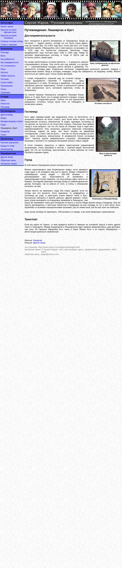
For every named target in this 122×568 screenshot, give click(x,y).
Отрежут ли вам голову (12, 41)
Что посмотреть (8, 66)
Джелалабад (7, 115)
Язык (3, 69)
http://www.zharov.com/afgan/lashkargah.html (59, 247)
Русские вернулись (10, 142)
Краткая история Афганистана (9, 31)
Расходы (5, 52)
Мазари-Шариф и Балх (12, 121)
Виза (3, 56)
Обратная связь (8, 160)
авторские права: (33, 249)
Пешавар (5, 107)
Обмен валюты (8, 76)
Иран (3, 100)
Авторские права (9, 163)
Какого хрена (7, 26)
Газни (3, 135)
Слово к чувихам (9, 44)
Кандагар (5, 131)
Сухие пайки (7, 82)
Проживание (7, 86)
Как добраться (7, 59)
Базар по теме (7, 146)
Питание (5, 79)
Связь (3, 89)
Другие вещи (7, 157)
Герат (3, 125)
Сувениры (5, 92)
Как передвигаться (9, 62)
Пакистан (5, 103)
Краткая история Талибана (9, 36)
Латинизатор (7, 149)
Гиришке (81, 224)
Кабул (3, 118)
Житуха (4, 72)
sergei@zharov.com (50, 254)
